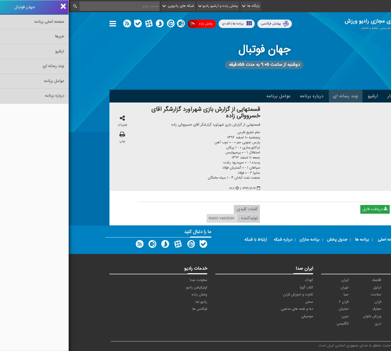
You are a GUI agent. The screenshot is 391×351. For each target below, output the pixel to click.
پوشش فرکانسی (206, 24)
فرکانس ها (131, 309)
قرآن (309, 302)
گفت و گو (338, 309)
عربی (276, 316)
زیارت (341, 331)
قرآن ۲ (275, 302)
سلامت (307, 295)
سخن (240, 302)
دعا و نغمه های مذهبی (228, 309)
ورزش (340, 316)
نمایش (275, 309)
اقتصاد (307, 280)
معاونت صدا (129, 280)
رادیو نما (132, 302)
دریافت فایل (306, 209)
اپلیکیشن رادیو (127, 288)
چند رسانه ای (277, 96)
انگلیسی (274, 324)
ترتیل (308, 288)
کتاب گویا (237, 288)
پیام (342, 288)
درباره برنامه (243, 96)
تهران (276, 288)
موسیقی (238, 316)
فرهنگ (340, 302)
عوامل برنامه (210, 96)
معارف (308, 309)
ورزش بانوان (303, 316)
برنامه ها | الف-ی (168, 23)
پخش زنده (133, 24)
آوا (343, 280)
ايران (276, 280)
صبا (277, 295)
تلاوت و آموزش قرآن (229, 295)
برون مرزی (337, 324)
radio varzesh (153, 218)
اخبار (323, 96)
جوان (341, 295)
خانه (342, 96)
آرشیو (304, 96)
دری (309, 324)
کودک (240, 280)
